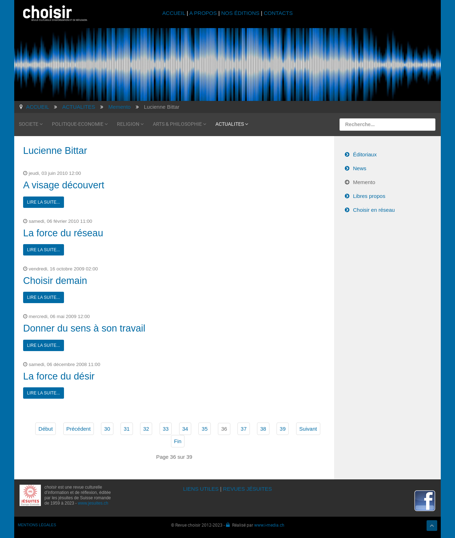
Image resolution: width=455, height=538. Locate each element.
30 (107, 429)
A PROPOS (203, 13)
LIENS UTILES (201, 489)
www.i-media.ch (269, 525)
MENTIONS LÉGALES (37, 525)
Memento (364, 182)
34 (185, 429)
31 (127, 429)
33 (166, 429)
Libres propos (369, 196)
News (359, 168)
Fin (178, 441)
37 (244, 429)
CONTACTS (278, 13)
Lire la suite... (43, 202)
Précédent (78, 429)
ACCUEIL (174, 13)
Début (45, 429)
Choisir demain (55, 280)
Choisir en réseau (374, 210)
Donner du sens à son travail (84, 328)
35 (205, 429)
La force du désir (59, 376)
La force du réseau (63, 233)
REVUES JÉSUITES (247, 489)
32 (146, 429)
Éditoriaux (365, 154)
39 (283, 429)
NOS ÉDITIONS (240, 13)
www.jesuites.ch (93, 503)
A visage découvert (63, 185)
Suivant (308, 429)
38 (263, 429)
